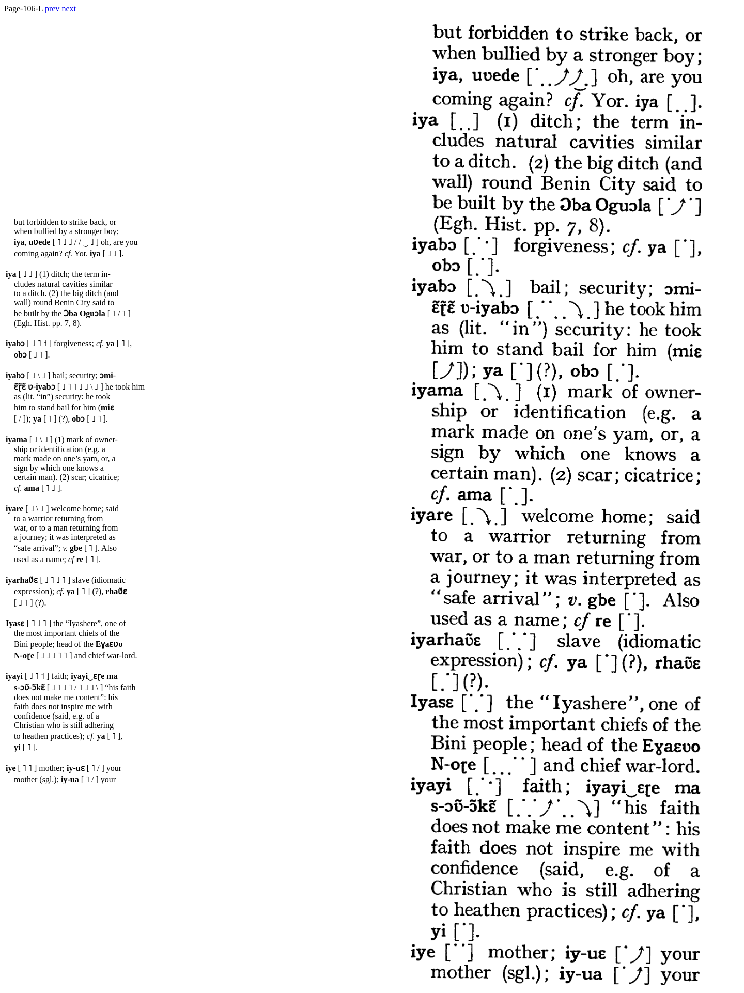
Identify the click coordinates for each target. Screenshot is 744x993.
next (68, 8)
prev (52, 8)
